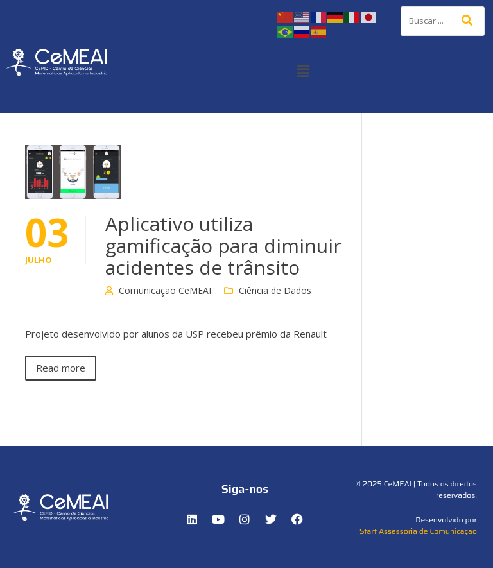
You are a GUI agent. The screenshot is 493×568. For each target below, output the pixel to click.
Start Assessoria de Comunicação (418, 531)
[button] (303, 70)
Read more (60, 367)
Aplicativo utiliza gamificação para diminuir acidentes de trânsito (223, 245)
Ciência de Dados (275, 290)
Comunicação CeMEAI (165, 290)
